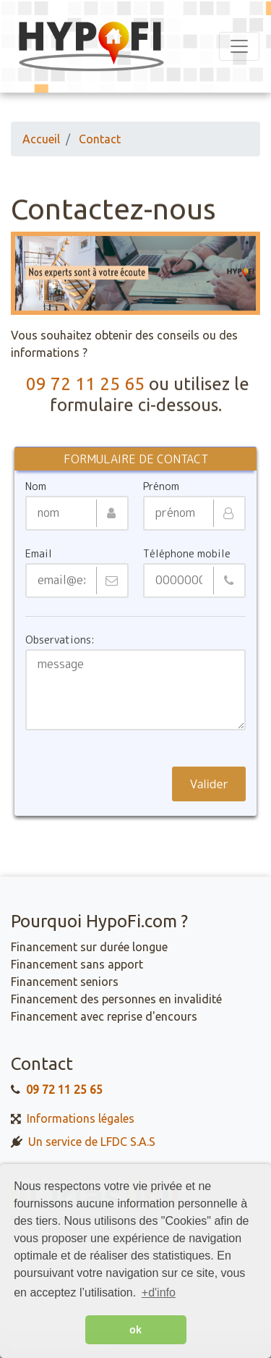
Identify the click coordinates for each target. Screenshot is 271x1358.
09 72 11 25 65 (85, 385)
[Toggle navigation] (239, 46)
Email (38, 554)
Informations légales (80, 1117)
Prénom (161, 486)
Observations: (60, 640)
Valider (209, 784)
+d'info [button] (159, 1292)
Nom (35, 486)
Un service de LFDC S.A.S (92, 1140)
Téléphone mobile (187, 554)
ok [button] (135, 1330)
